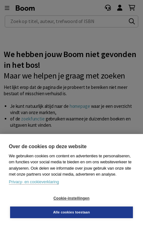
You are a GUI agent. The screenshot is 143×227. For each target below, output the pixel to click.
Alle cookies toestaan (71, 212)
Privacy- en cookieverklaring (34, 181)
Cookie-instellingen (71, 198)
